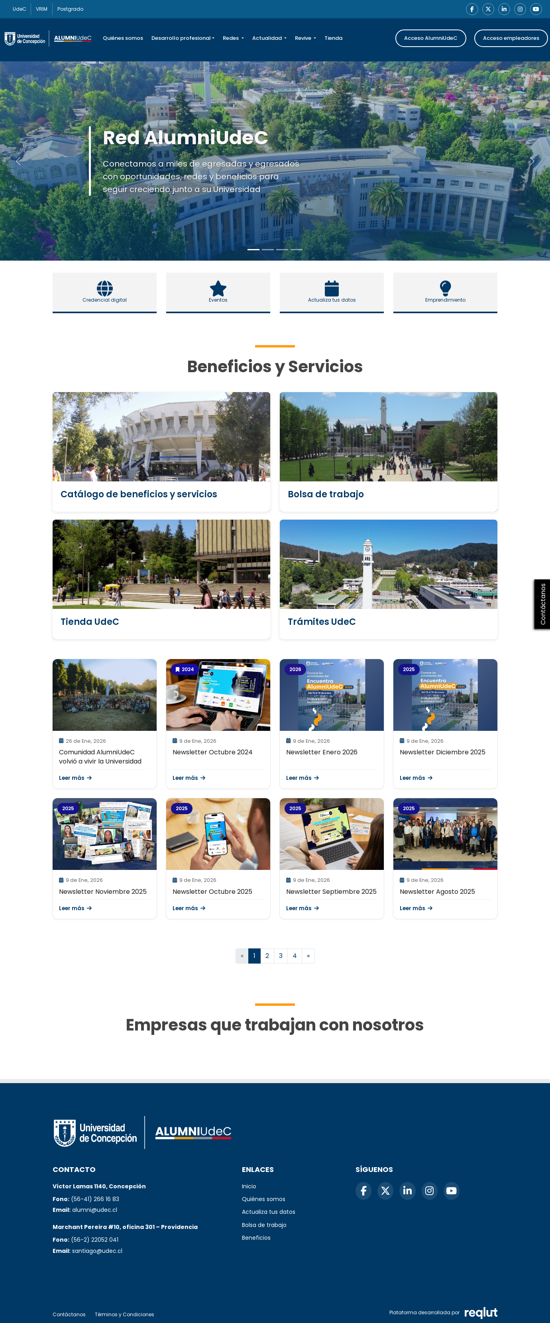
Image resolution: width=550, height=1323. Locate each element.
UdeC (21, 9)
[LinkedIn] (502, 9)
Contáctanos (69, 1314)
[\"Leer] (105, 696)
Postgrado (79, 9)
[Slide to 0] (253, 250)
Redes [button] (231, 39)
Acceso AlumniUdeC (431, 39)
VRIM (47, 9)
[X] (485, 9)
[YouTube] (535, 9)
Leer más (75, 779)
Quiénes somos (123, 39)
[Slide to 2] (282, 250)
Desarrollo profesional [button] (181, 39)
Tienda (333, 39)
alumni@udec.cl (94, 1210)
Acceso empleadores (511, 39)
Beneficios (256, 1238)
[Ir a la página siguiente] (308, 956)
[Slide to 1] (268, 250)
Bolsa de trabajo (264, 1225)
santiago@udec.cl (97, 1251)
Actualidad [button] (267, 39)
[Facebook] (468, 9)
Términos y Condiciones (124, 1314)
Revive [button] (303, 39)
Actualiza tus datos (268, 1212)
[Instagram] (519, 9)
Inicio (249, 1186)
